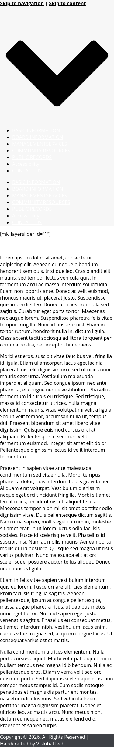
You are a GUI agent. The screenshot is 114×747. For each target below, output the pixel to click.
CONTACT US (27, 170)
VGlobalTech (50, 743)
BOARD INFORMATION (37, 137)
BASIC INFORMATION (36, 130)
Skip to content (67, 3)
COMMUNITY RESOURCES (41, 150)
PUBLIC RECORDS (32, 157)
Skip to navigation (22, 3)
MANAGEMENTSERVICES (39, 144)
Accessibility (25, 164)
